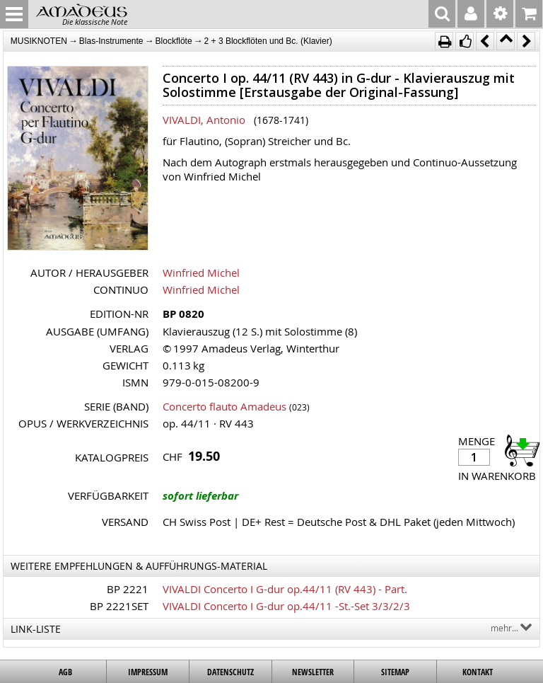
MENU (14, 14)
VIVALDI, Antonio (204, 120)
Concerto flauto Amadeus (224, 406)
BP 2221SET (119, 606)
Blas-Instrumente (111, 41)
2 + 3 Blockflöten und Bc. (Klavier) (268, 41)
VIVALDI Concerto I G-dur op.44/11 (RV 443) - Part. (285, 589)
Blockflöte (174, 41)
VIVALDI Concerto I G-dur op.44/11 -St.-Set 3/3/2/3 (286, 606)
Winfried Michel (201, 272)
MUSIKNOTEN (39, 41)
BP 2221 (127, 589)
